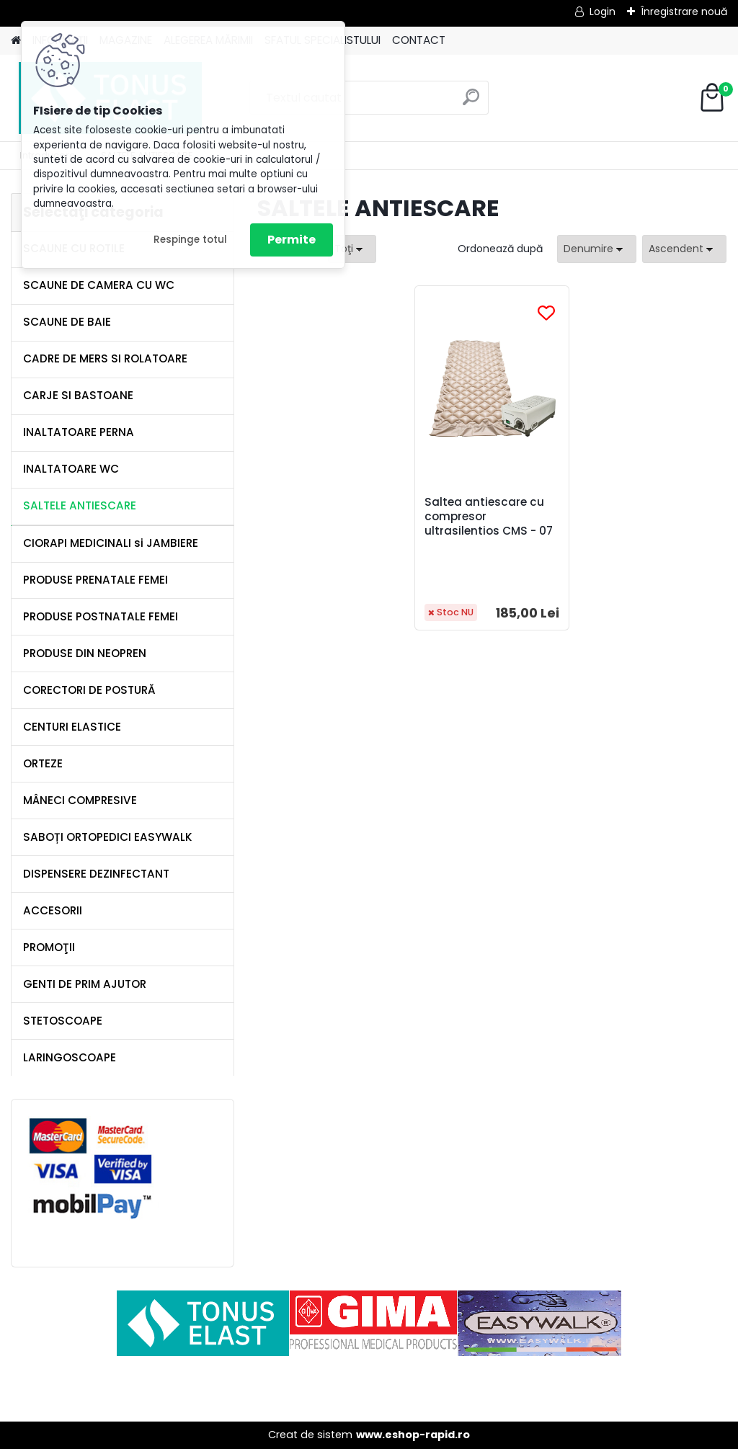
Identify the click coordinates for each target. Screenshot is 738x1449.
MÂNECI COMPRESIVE (80, 800)
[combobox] (596, 249)
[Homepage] (16, 41)
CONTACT (418, 40)
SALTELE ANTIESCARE (79, 505)
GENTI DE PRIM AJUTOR (84, 983)
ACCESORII (52, 910)
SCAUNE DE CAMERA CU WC (98, 285)
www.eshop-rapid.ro (413, 1434)
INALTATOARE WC (71, 468)
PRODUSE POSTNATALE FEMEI (100, 616)
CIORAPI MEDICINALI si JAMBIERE (110, 542)
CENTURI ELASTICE (72, 726)
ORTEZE (43, 763)
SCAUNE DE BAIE (67, 321)
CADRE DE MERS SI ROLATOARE (105, 358)
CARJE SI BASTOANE (78, 395)
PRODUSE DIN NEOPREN (84, 653)
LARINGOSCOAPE (69, 1057)
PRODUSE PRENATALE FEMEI (95, 579)
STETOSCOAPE (62, 1020)
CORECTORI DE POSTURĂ (89, 689)
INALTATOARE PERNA (78, 432)
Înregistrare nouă (684, 11)
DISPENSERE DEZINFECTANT (96, 873)
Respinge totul (190, 239)
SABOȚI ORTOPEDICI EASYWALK (107, 836)
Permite (291, 239)
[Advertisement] (369, 1388)
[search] (471, 103)
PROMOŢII (49, 947)
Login (602, 11)
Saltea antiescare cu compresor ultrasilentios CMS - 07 (489, 524)
